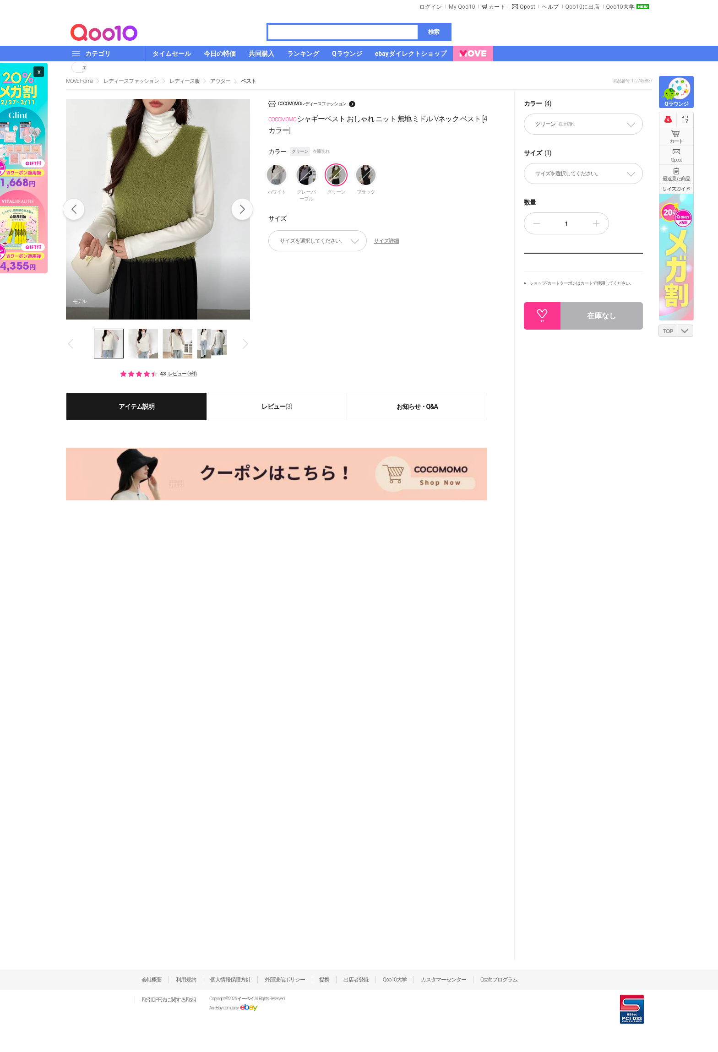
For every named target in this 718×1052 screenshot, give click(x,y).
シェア (84, 67)
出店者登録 (356, 979)
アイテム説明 (136, 406)
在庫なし (601, 315)
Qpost (527, 7)
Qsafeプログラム (498, 979)
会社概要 (151, 979)
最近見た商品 (676, 179)
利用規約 (186, 979)
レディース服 (184, 81)
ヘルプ (550, 7)
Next (242, 209)
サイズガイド (676, 189)
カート (676, 141)
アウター (220, 81)
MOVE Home (79, 81)
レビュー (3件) (182, 374)
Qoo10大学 (620, 7)
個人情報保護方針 (230, 979)
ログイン (430, 7)
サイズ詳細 (386, 241)
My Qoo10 (462, 7)
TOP (668, 331)
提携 (324, 979)
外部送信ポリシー (285, 979)
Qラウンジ (676, 104)
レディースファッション (131, 81)
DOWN (685, 330)
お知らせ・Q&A (417, 406)
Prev (73, 209)
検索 (433, 31)
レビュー (276, 406)
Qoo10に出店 (583, 7)
